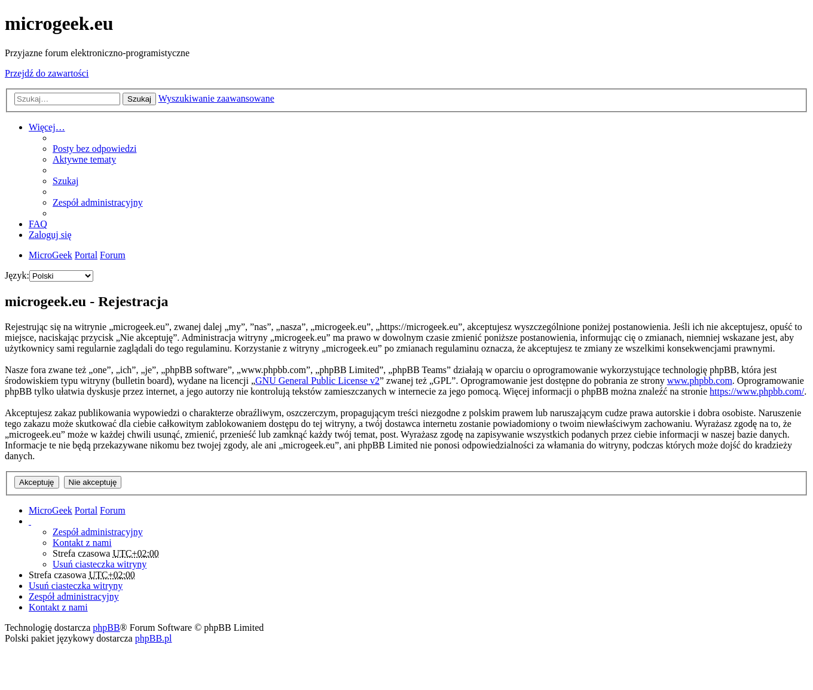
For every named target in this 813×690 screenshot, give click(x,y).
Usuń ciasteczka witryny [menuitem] (99, 564)
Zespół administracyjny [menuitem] (98, 202)
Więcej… (47, 127)
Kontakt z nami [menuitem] (82, 543)
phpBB (106, 627)
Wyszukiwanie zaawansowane (216, 98)
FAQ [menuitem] (38, 224)
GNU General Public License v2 (317, 380)
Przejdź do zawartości (46, 73)
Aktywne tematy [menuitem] (84, 159)
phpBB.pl (153, 638)
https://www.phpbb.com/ (757, 391)
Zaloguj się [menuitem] (50, 235)
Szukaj (139, 98)
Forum (113, 510)
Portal (86, 255)
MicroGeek (50, 510)
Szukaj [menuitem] (66, 181)
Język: (17, 275)
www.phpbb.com (699, 380)
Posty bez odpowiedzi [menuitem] (94, 149)
